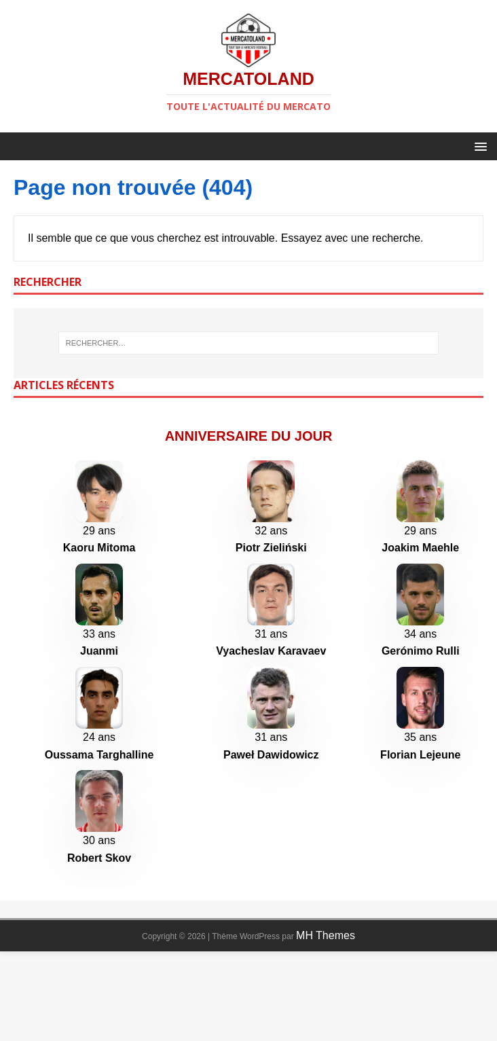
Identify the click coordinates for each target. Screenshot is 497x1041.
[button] (478, 146)
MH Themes (325, 1025)
